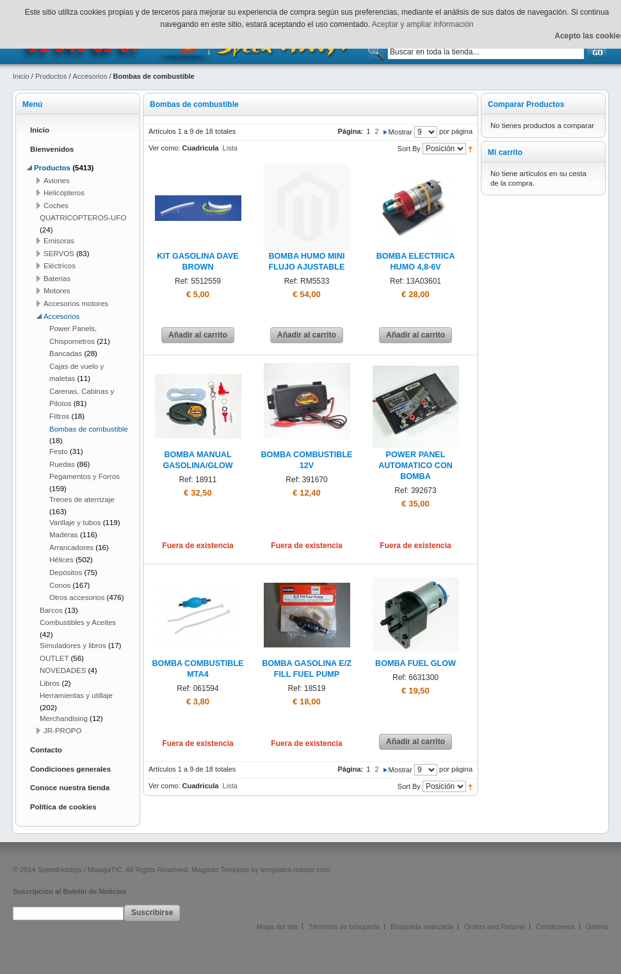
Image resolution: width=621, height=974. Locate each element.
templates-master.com (295, 869)
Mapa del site (277, 926)
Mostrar (400, 132)
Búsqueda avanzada (422, 926)
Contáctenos (555, 926)
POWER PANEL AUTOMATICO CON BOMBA (415, 465)
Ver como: (165, 148)
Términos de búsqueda (344, 926)
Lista (230, 148)
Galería (597, 926)
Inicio (21, 76)
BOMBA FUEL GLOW (415, 663)
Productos (51, 76)
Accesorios (90, 76)
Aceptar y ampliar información (423, 24)
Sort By (409, 148)
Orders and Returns (494, 926)
